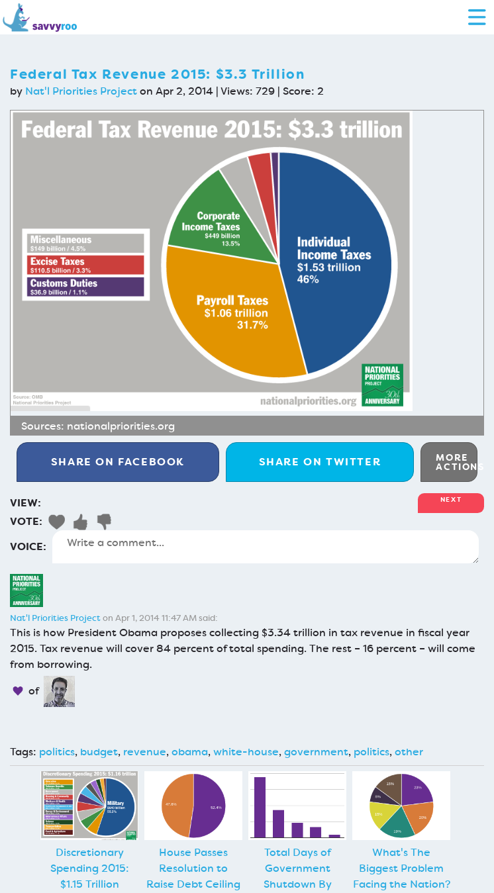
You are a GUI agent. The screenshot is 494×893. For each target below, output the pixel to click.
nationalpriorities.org (121, 426)
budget (99, 752)
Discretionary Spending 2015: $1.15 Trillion (89, 868)
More (456, 462)
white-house (246, 752)
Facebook (118, 462)
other (409, 752)
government (316, 752)
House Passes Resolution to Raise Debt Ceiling (193, 868)
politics (57, 752)
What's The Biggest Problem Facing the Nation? (401, 868)
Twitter (320, 462)
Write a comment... (265, 546)
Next (451, 499)
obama (190, 752)
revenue (144, 752)
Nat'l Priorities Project (81, 91)
